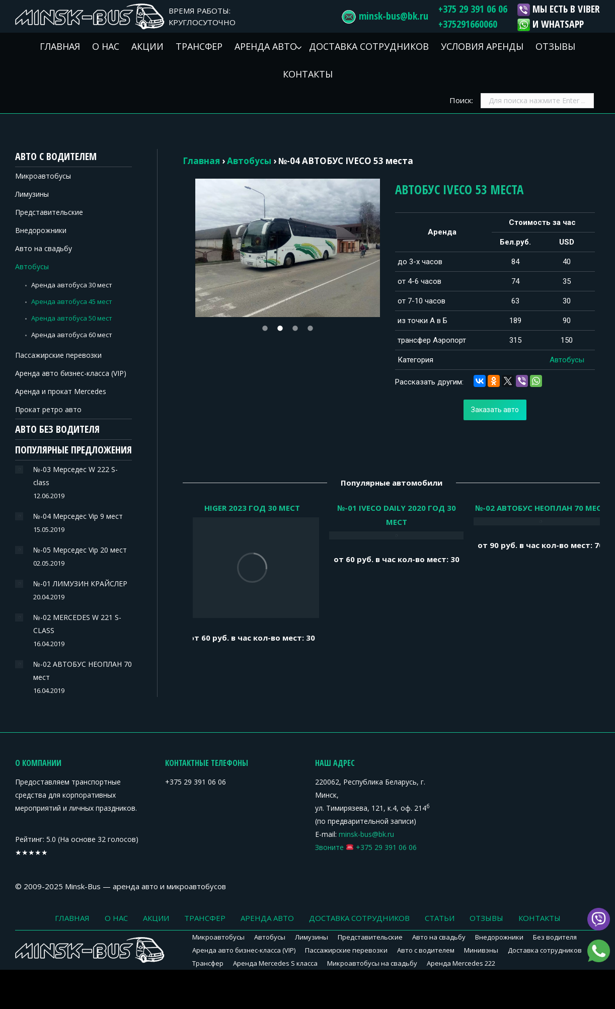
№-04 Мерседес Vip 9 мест (78, 516)
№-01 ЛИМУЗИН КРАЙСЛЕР (80, 583)
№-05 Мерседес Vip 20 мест (80, 550)
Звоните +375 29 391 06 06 (366, 847)
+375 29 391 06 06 (472, 9)
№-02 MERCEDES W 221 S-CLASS (77, 623)
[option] (287, 248)
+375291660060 (467, 24)
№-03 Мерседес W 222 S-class (75, 475)
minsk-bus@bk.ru (393, 16)
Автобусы (249, 161)
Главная (201, 161)
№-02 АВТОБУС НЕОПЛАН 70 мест (82, 670)
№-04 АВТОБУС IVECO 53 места (345, 161)
